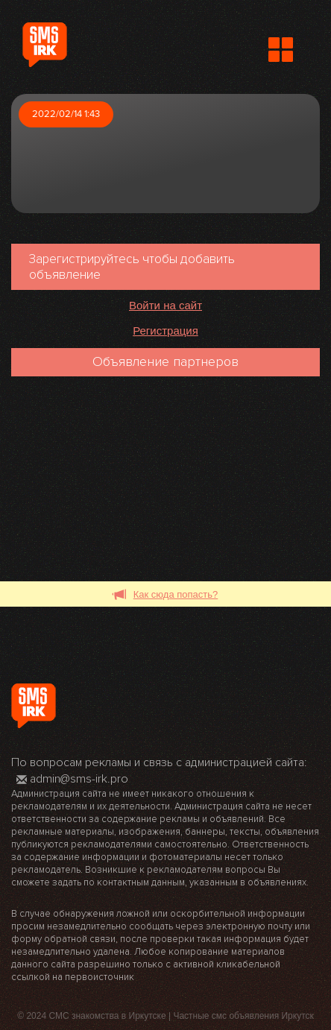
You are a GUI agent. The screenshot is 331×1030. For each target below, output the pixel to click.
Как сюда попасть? (165, 595)
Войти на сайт (165, 305)
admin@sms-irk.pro (72, 778)
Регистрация (165, 330)
